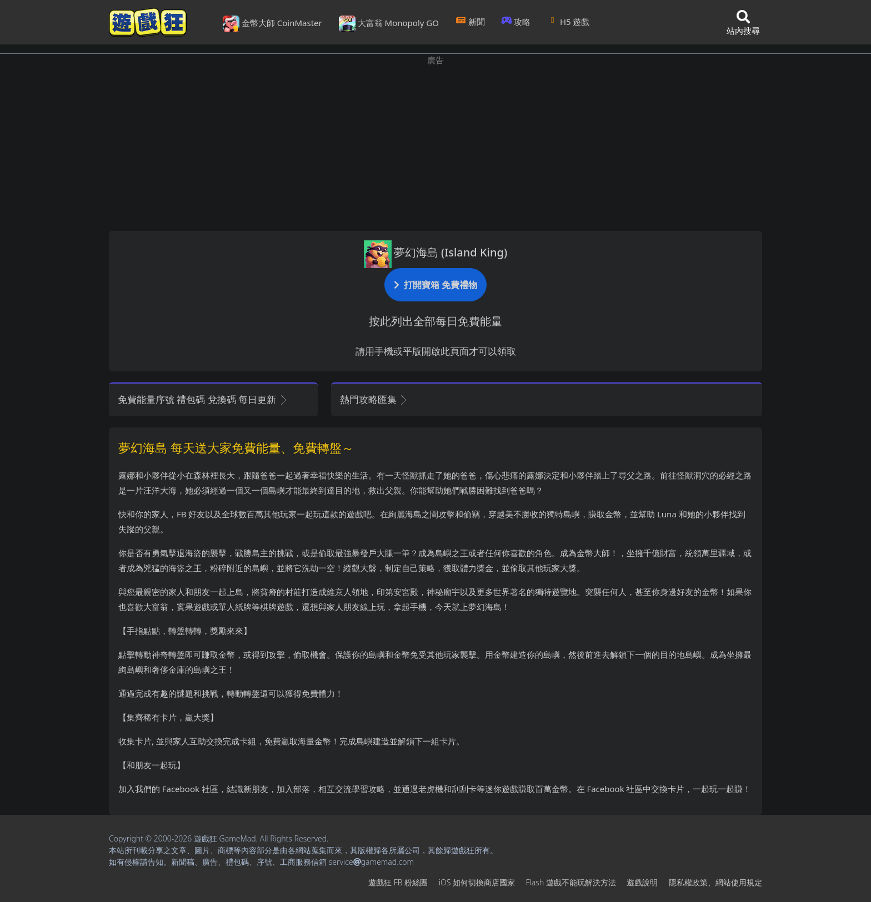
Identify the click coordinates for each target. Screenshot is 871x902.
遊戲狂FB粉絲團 (398, 882)
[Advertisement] (435, 144)
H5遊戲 (568, 21)
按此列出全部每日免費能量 (435, 321)
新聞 (470, 21)
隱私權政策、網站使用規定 (715, 882)
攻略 (516, 21)
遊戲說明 (642, 882)
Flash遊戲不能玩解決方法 (571, 882)
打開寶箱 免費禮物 (435, 284)
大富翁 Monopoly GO (389, 24)
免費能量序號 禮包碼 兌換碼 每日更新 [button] (203, 399)
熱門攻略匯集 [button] (374, 399)
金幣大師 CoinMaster (272, 24)
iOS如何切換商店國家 (477, 882)
